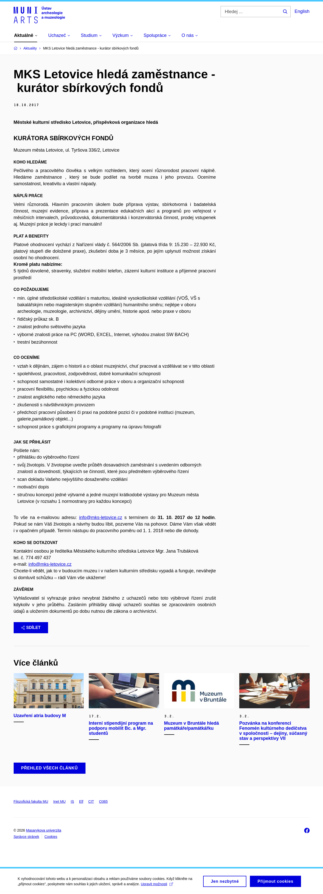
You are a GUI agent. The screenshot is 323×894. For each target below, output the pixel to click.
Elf (81, 801)
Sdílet (31, 627)
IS (72, 801)
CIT (91, 801)
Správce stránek (26, 837)
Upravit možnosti (157, 885)
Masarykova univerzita (43, 830)
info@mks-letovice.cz (100, 517)
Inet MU (59, 801)
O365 (103, 801)
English (301, 11)
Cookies (51, 837)
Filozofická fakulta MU (31, 801)
